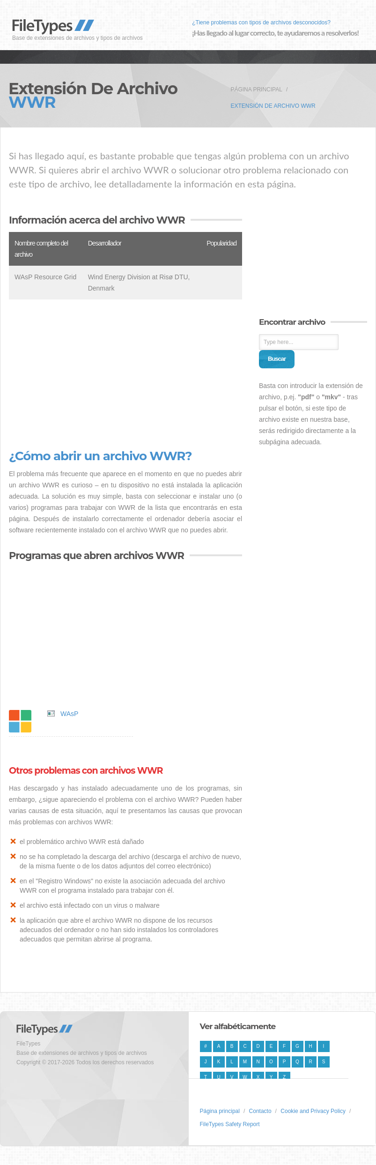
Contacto (260, 1111)
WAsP (69, 713)
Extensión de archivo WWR (272, 106)
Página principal (256, 89)
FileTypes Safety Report (230, 1124)
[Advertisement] (125, 374)
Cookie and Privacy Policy (313, 1111)
